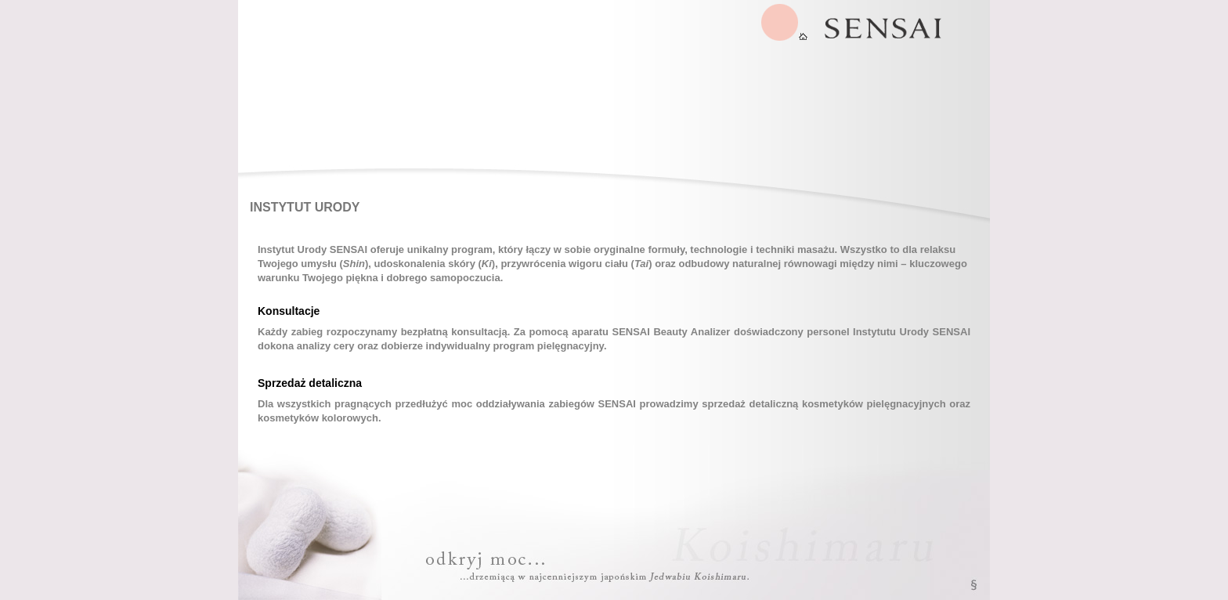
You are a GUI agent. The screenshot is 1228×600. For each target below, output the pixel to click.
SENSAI (784, 22)
